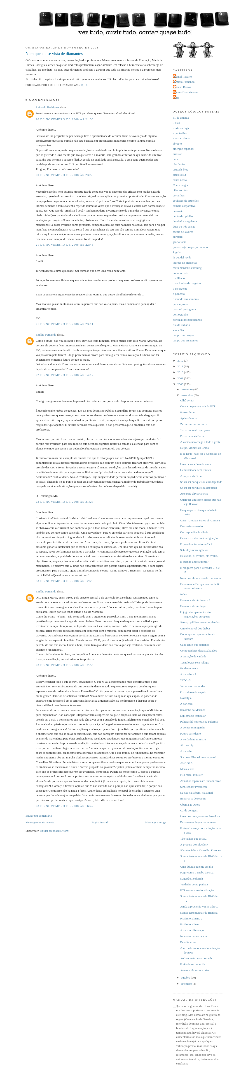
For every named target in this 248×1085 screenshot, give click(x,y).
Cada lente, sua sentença (194, 644)
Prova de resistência (192, 436)
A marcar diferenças (192, 930)
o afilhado (179, 278)
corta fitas (179, 195)
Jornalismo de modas (192, 686)
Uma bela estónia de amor (195, 464)
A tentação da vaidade (193, 656)
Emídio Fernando (46, 334)
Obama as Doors (190, 804)
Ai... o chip (187, 745)
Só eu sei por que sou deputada (198, 487)
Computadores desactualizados (198, 650)
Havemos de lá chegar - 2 (195, 600)
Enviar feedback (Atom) (54, 830)
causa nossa (180, 180)
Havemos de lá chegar (193, 606)
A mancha (186, 751)
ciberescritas (180, 190)
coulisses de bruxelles (186, 200)
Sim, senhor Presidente (194, 786)
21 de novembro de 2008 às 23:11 (65, 324)
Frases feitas (187, 412)
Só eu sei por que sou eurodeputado (201, 482)
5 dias (176, 122)
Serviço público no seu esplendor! (200, 622)
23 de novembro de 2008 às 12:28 (65, 581)
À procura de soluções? (194, 844)
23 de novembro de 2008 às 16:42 (65, 806)
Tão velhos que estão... (193, 838)
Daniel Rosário (183, 76)
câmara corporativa (184, 205)
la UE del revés (182, 257)
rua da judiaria (181, 325)
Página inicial (99, 822)
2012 (180, 360)
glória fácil (179, 242)
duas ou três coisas (184, 226)
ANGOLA (186, 763)
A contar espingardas (192, 727)
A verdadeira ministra (193, 739)
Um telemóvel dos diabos (195, 628)
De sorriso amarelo (191, 526)
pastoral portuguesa (184, 309)
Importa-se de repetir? (193, 798)
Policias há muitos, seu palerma (199, 721)
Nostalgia (186, 698)
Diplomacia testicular (193, 715)
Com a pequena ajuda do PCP (197, 406)
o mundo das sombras (186, 299)
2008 (180, 384)
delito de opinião (183, 216)
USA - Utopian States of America (200, 520)
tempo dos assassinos (185, 340)
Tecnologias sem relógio (194, 662)
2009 (180, 378)
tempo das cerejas (183, 335)
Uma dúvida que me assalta (196, 866)
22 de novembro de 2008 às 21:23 (65, 501)
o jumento (179, 293)
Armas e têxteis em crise (194, 970)
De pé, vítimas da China (194, 447)
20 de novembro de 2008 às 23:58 (65, 175)
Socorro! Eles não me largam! (198, 757)
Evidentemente (189, 668)
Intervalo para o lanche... (195, 936)
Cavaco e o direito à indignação (199, 538)
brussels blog (180, 169)
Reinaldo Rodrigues (47, 107)
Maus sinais (187, 769)
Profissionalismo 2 (191, 918)
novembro (187, 395)
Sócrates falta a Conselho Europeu (200, 850)
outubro (186, 977)
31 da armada (181, 117)
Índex (183, 594)
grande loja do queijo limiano (190, 247)
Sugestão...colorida (191, 878)
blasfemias (179, 164)
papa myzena (180, 304)
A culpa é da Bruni (191, 476)
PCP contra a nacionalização (197, 890)
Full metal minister (191, 774)
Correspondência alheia (194, 532)
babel (176, 159)
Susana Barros (182, 87)
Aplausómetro (188, 418)
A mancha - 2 (188, 674)
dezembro (187, 389)
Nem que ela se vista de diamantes (54, 53)
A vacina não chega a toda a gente (200, 442)
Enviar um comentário (39, 815)
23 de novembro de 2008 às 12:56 (65, 665)
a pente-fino (180, 133)
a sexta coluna (181, 138)
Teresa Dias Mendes (186, 92)
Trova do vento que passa (195, 430)
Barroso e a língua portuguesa (198, 822)
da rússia (178, 211)
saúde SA (178, 330)
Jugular (177, 252)
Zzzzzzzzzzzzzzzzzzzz (193, 424)
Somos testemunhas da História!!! (200, 912)
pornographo (180, 314)
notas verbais (180, 273)
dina (176, 97)
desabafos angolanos (185, 221)
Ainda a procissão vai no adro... (199, 906)
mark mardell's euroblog (187, 268)
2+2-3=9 (185, 680)
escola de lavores (183, 231)
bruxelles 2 (179, 174)
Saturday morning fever (194, 550)
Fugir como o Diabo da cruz (197, 872)
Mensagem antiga (155, 822)
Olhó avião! (187, 400)
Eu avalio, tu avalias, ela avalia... (199, 555)
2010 (180, 372)
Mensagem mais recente (40, 822)
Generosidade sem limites (195, 470)
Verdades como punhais (194, 884)
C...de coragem (189, 810)
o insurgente (180, 288)
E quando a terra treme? (194, 561)
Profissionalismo (190, 924)
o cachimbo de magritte (187, 283)
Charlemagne (181, 185)
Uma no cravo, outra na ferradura (200, 816)
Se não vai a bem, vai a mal (196, 792)
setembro (186, 983)
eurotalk (177, 236)
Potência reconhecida (193, 964)
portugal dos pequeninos (187, 319)
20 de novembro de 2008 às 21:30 (65, 119)
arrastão (177, 154)
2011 (180, 366)
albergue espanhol (183, 148)
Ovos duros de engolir (193, 692)
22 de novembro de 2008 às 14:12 (65, 375)
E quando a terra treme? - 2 (196, 544)
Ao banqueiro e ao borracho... (197, 958)
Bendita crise (188, 942)
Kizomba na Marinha (193, 710)
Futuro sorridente (190, 733)
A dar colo (186, 703)
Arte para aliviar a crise (194, 493)
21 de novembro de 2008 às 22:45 (65, 244)
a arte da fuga (181, 128)
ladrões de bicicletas (185, 262)
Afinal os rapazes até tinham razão (200, 781)
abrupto (177, 143)
